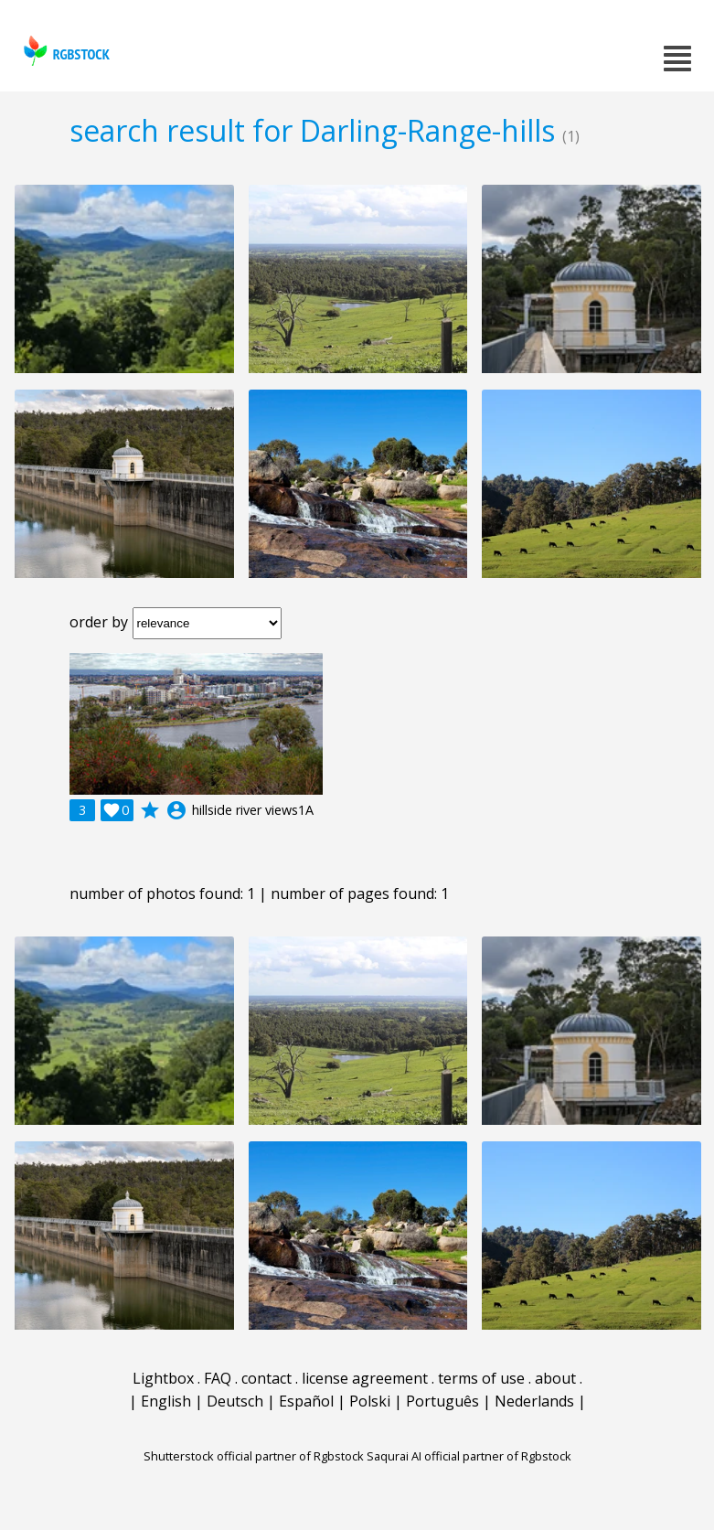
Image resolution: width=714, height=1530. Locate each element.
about (555, 1378)
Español (306, 1401)
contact (266, 1378)
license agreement (365, 1378)
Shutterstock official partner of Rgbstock (254, 1456)
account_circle (176, 810)
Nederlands (534, 1401)
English (166, 1401)
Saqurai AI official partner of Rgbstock (469, 1456)
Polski (369, 1401)
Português (442, 1401)
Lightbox (163, 1378)
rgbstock (64, 51)
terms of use (481, 1378)
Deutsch (235, 1401)
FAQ (217, 1378)
